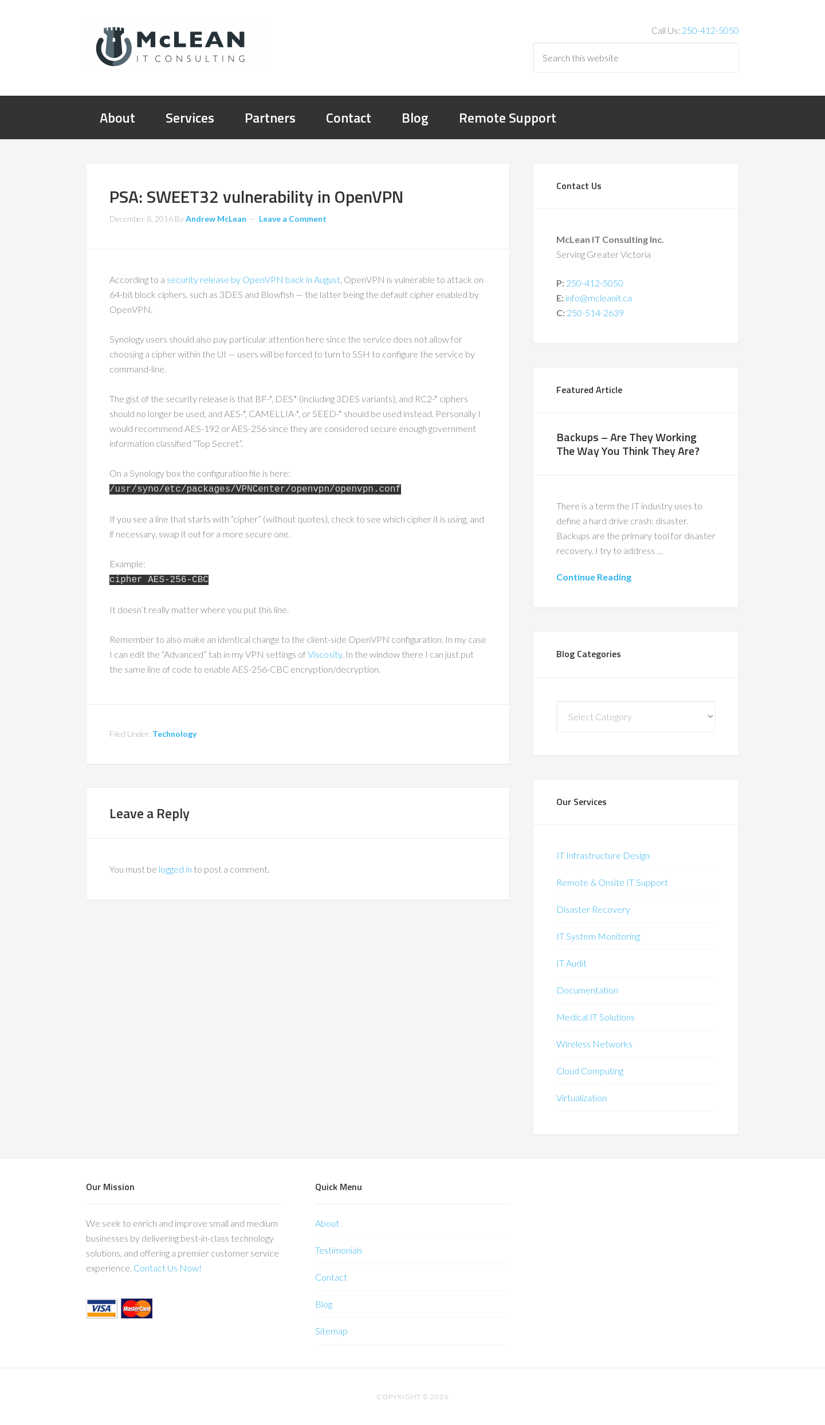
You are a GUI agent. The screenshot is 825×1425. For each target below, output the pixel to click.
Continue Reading (593, 576)
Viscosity (325, 651)
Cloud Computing (589, 1070)
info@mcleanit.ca (598, 297)
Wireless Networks (594, 1043)
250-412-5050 (710, 30)
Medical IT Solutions (595, 1016)
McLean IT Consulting (177, 46)
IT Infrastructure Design (603, 855)
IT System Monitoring (598, 936)
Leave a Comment (293, 218)
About (327, 1223)
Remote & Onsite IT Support (612, 882)
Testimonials (339, 1250)
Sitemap (331, 1330)
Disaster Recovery (593, 909)
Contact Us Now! (167, 1267)
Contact (331, 1276)
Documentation (587, 989)
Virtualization (581, 1097)
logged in (175, 866)
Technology (174, 731)
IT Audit (571, 962)
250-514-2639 (595, 312)
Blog (323, 1303)
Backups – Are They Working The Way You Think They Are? (628, 444)
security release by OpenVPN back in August (253, 279)
